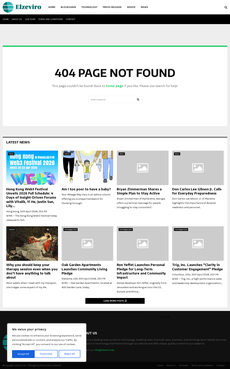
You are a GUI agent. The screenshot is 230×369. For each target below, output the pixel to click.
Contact (70, 19)
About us (17, 19)
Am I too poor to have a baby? (86, 189)
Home (51, 7)
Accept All (70, 354)
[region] (46, 343)
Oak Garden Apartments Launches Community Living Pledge (84, 269)
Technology (89, 7)
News (144, 7)
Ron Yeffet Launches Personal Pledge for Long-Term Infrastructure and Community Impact (141, 271)
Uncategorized (70, 229)
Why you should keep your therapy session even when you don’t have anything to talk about (32, 271)
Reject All (47, 354)
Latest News (18, 142)
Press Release (112, 7)
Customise (23, 354)
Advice (131, 7)
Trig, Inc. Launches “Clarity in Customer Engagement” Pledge (197, 267)
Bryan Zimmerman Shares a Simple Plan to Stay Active (139, 191)
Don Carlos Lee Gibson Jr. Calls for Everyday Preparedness (196, 191)
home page (114, 86)
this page (164, 316)
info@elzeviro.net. (104, 350)
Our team (30, 19)
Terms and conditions (50, 19)
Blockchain (68, 7)
